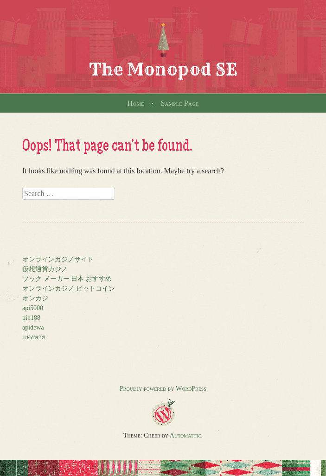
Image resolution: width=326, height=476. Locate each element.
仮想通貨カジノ (45, 269)
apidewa (33, 327)
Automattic (185, 435)
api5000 (32, 308)
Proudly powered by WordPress (163, 388)
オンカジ (35, 298)
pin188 (31, 317)
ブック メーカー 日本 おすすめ (67, 278)
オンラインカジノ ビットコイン (68, 288)
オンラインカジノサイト (58, 259)
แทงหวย (33, 337)
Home (136, 103)
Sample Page (180, 103)
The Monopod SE (163, 69)
